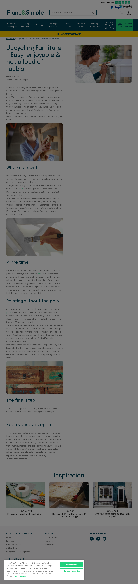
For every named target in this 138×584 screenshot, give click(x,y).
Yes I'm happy (71, 564)
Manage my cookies (71, 571)
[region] (44, 570)
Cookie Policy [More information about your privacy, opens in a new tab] (20, 576)
